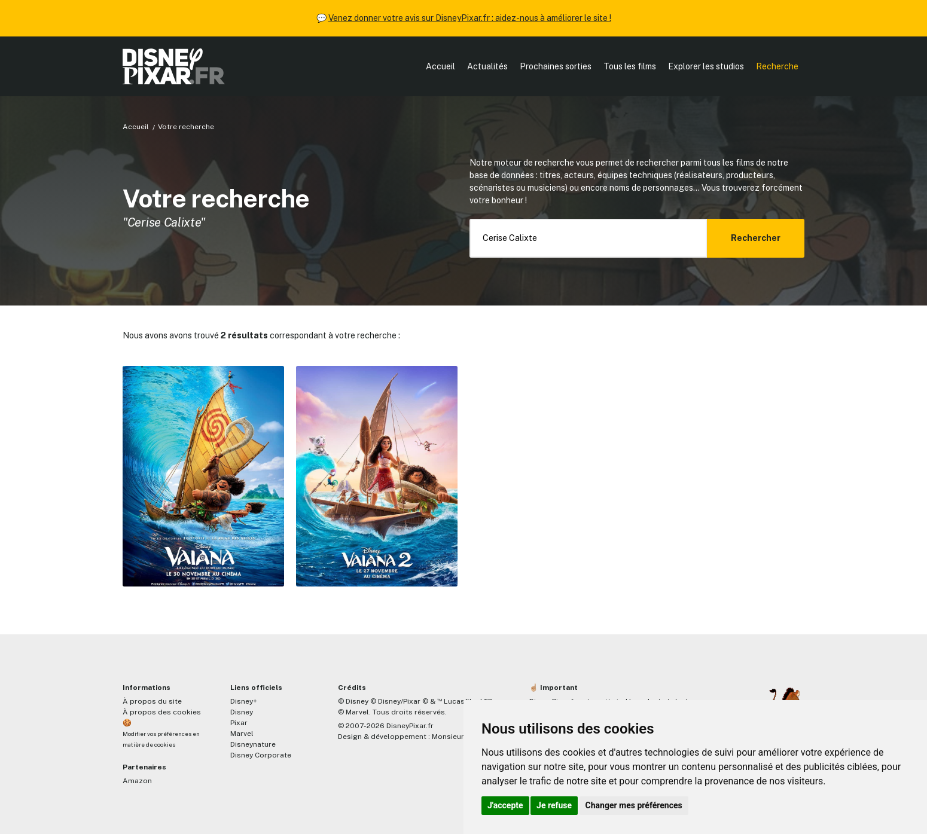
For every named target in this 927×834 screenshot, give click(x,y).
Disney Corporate (260, 755)
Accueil (440, 66)
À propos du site (152, 701)
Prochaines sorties (555, 66)
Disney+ (243, 701)
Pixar (239, 723)
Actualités (487, 66)
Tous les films (629, 66)
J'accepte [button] (505, 805)
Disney (241, 712)
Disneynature (253, 744)
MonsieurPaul (455, 736)
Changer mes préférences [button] (634, 805)
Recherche (777, 66)
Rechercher (755, 238)
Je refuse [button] (554, 805)
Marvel (242, 733)
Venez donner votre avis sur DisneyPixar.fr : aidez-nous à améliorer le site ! (469, 18)
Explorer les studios (706, 66)
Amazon (137, 781)
